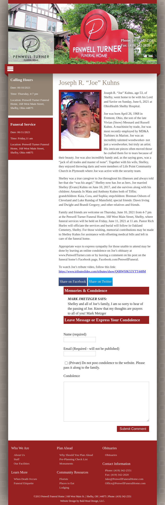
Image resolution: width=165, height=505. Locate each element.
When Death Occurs (25, 479)
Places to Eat (67, 483)
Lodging (64, 487)
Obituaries (111, 455)
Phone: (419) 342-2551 (137, 40)
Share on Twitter (100, 281)
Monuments (66, 463)
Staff (16, 459)
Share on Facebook (73, 281)
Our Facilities (21, 463)
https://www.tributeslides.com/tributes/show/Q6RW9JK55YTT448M (102, 271)
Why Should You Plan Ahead (76, 455)
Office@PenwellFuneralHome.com (125, 483)
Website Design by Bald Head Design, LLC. (82, 501)
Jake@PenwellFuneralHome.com (124, 479)
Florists (64, 479)
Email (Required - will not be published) (91, 348)
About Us (19, 455)
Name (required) (75, 334)
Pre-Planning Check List (74, 459)
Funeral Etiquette (24, 483)
